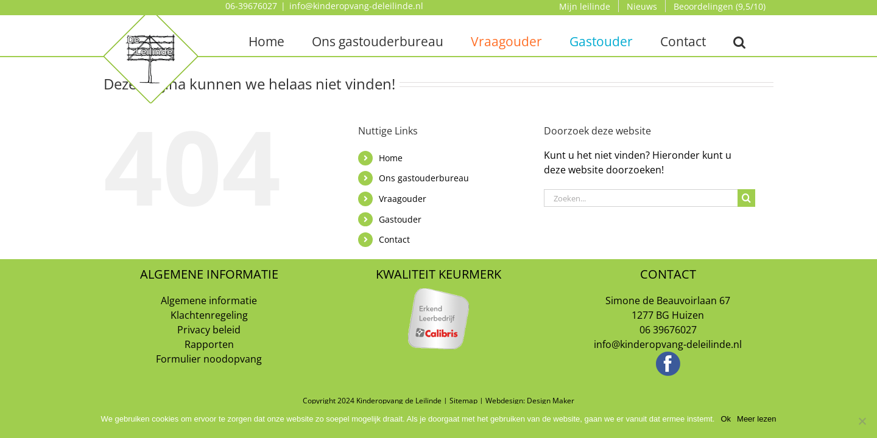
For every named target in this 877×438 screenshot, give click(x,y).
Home (391, 158)
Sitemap (463, 400)
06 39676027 (668, 329)
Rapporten (209, 344)
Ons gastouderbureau (424, 178)
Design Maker (550, 400)
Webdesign (504, 400)
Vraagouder (402, 198)
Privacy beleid (209, 329)
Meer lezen (756, 418)
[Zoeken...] (641, 198)
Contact (394, 239)
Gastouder (400, 219)
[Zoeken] (746, 198)
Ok (725, 418)
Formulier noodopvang (209, 359)
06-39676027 (251, 6)
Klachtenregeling (209, 315)
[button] (739, 41)
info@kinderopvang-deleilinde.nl (356, 6)
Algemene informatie (209, 300)
